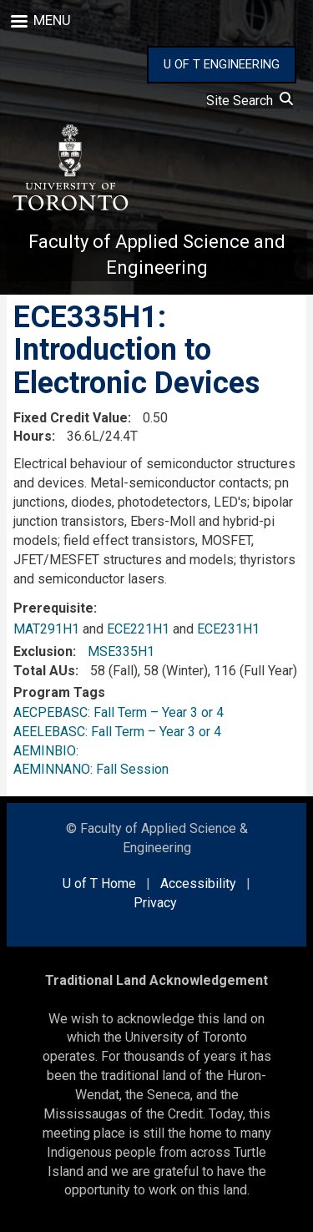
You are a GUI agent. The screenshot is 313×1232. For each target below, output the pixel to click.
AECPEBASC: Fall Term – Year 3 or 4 (118, 712)
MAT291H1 (46, 629)
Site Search (249, 101)
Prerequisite (53, 608)
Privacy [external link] (155, 903)
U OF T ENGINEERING (222, 64)
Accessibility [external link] (198, 883)
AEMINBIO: (49, 751)
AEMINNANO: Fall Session (91, 769)
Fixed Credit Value (70, 418)
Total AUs (44, 671)
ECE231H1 (228, 629)
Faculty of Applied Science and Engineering (156, 254)
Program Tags (59, 692)
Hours (32, 436)
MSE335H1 (121, 651)
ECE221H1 (138, 629)
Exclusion (43, 651)
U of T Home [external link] (99, 883)
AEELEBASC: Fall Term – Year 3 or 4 (117, 732)
